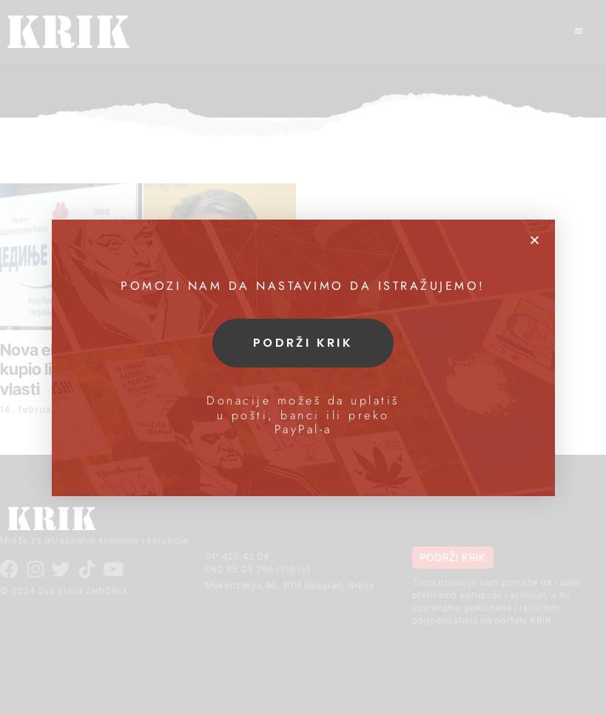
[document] (303, 357)
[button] (534, 239)
